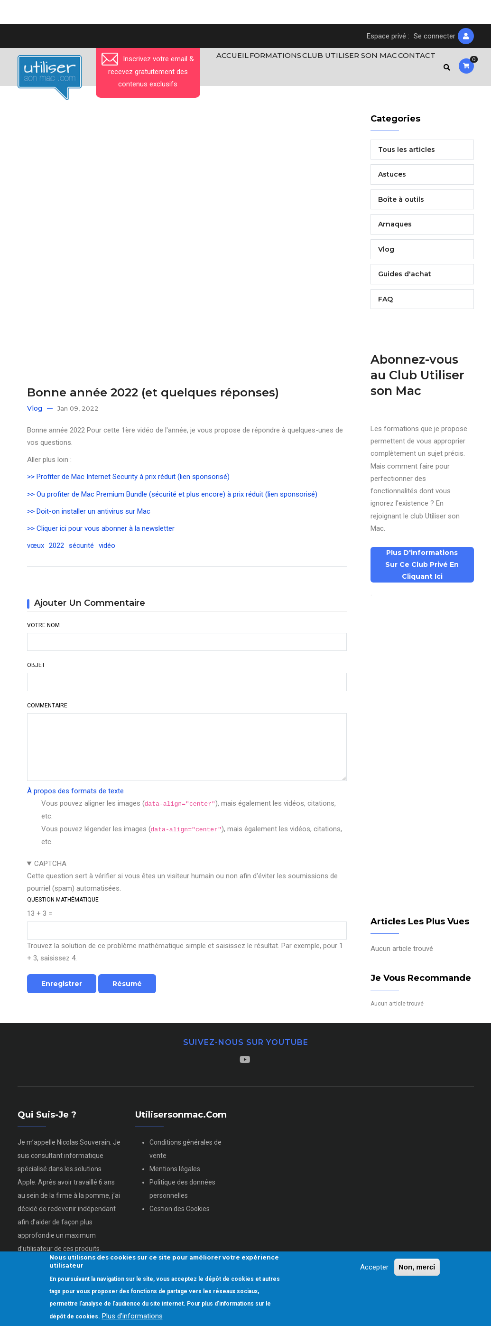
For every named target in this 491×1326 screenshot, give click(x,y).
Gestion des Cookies (179, 1212)
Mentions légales (174, 1172)
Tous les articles (406, 153)
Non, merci (416, 1267)
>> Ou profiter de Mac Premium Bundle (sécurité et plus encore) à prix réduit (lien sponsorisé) (172, 498)
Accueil (218, 69)
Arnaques (395, 228)
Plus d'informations (132, 1316)
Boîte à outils (401, 203)
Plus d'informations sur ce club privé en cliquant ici (422, 569)
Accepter (374, 1267)
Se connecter (434, 36)
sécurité (81, 549)
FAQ (385, 303)
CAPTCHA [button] (50, 867)
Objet (36, 669)
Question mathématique (63, 903)
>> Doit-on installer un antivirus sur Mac (88, 515)
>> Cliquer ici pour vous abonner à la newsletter (101, 532)
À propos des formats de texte (75, 795)
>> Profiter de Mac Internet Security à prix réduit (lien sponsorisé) (128, 481)
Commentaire (47, 709)
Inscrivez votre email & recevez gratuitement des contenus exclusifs (148, 71)
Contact (413, 69)
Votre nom (43, 629)
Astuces (392, 178)
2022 (56, 549)
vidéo (107, 549)
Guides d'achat (404, 278)
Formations (266, 69)
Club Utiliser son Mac (343, 69)
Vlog (34, 412)
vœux (35, 549)
